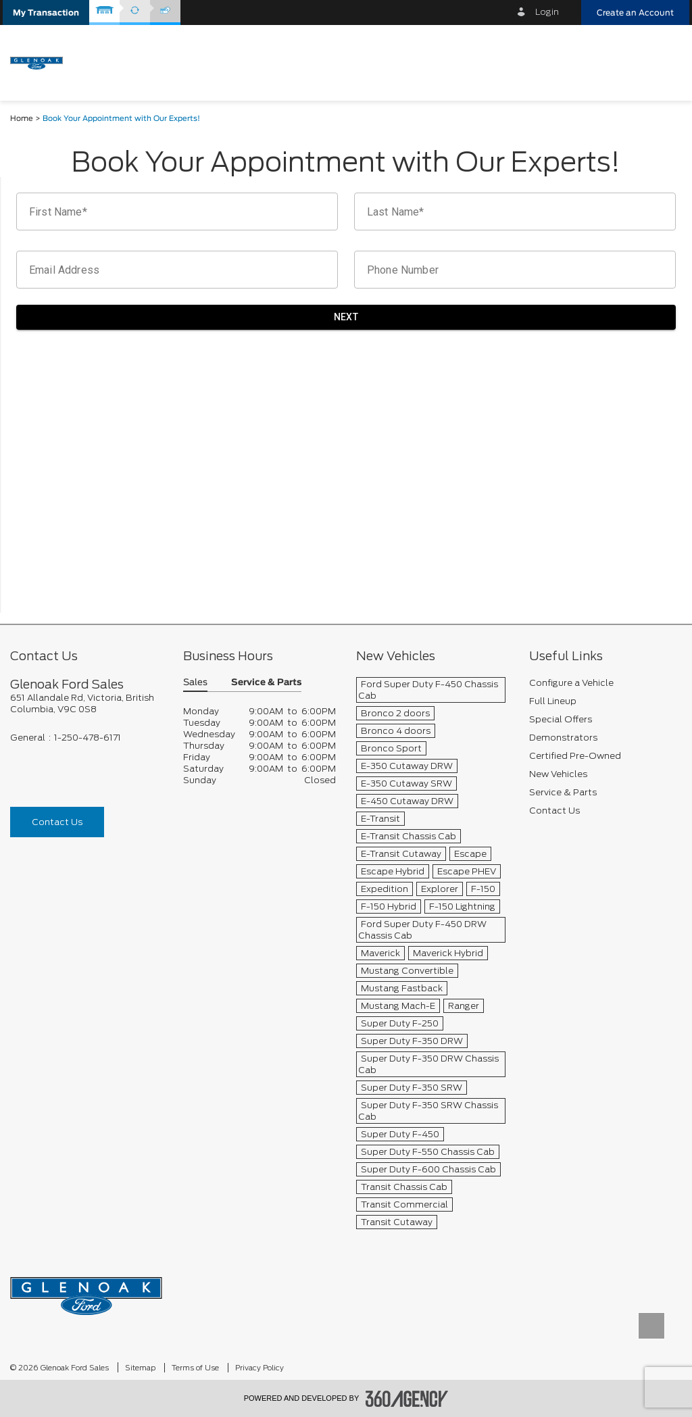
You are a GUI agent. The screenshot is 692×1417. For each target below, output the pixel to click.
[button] (46, 12)
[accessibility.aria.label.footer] (407, 1399)
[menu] (665, 61)
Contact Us (57, 822)
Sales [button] (195, 682)
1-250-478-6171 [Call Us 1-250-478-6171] (87, 737)
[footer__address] (86, 703)
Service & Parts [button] (266, 682)
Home (21, 118)
